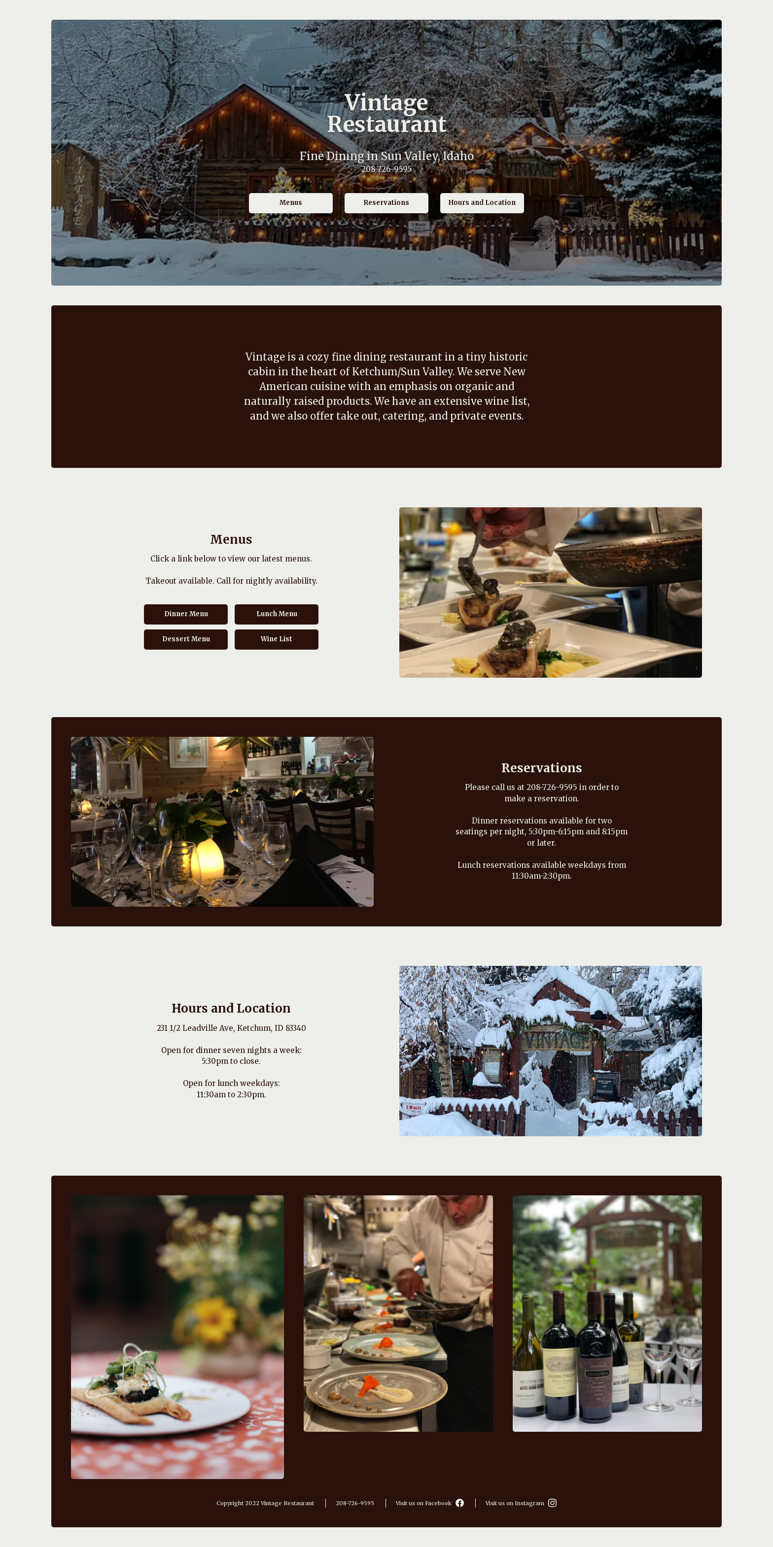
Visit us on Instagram (521, 1503)
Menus (291, 202)
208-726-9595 (386, 169)
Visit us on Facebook (430, 1503)
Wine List (276, 639)
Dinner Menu (186, 614)
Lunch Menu (276, 614)
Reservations (386, 202)
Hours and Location (482, 202)
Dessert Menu (186, 639)
